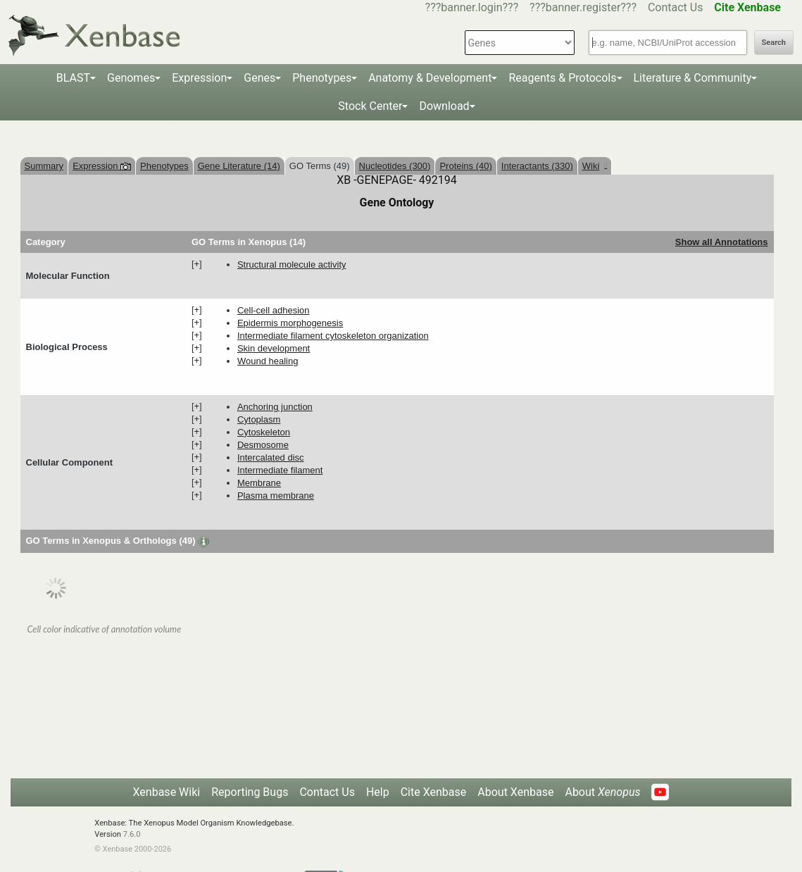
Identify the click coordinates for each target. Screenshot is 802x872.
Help (377, 792)
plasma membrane (275, 495)
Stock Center (370, 106)
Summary (44, 166)
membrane (259, 483)
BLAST (73, 78)
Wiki (594, 166)
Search (774, 42)
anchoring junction (275, 406)
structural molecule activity (291, 264)
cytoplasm (258, 419)
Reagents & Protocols (562, 78)
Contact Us (675, 7)
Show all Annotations (721, 242)
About (602, 792)
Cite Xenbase (434, 792)
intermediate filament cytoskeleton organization (333, 335)
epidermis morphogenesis (290, 323)
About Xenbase (515, 792)
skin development (273, 348)
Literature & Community (693, 78)
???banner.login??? (472, 7)
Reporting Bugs (249, 792)
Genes (259, 78)
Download (444, 106)
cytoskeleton (263, 432)
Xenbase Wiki (167, 792)
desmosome (263, 445)
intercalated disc (270, 457)
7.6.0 (132, 834)
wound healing (268, 361)
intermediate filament (279, 470)
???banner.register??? (583, 7)
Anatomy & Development (429, 78)
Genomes (131, 78)
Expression (199, 78)
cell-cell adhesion (273, 310)
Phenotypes (321, 78)
